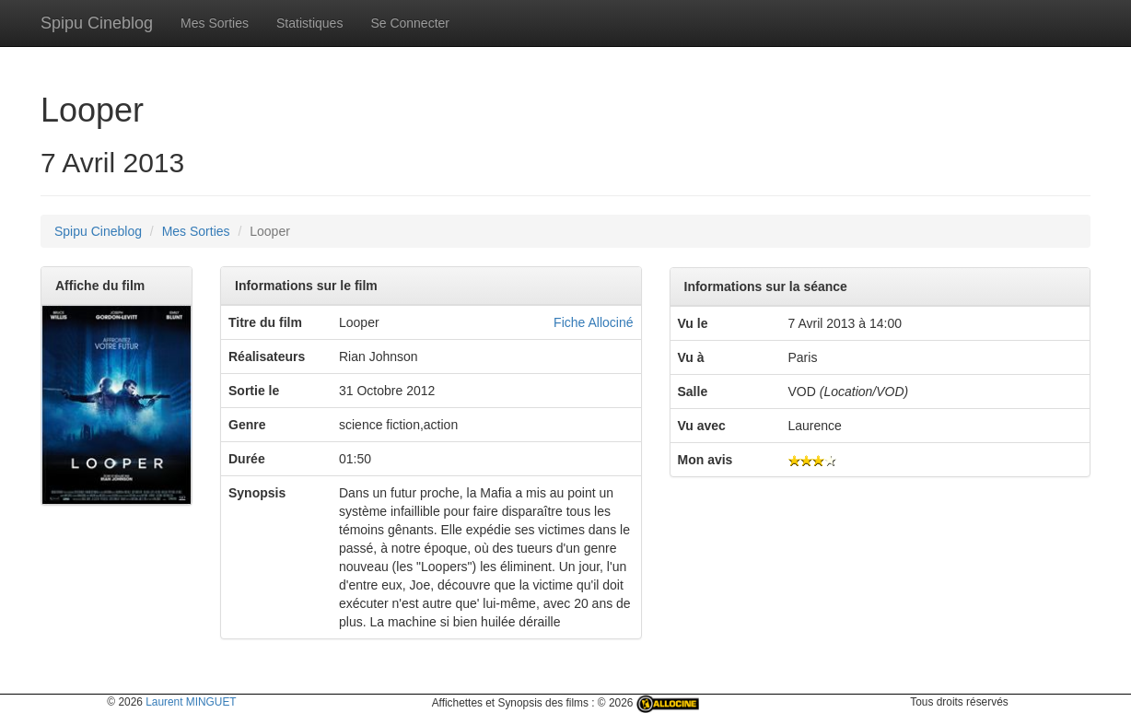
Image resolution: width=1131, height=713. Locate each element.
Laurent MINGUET (191, 701)
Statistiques (309, 23)
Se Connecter (409, 23)
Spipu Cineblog (97, 23)
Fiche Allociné (593, 322)
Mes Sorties (215, 23)
